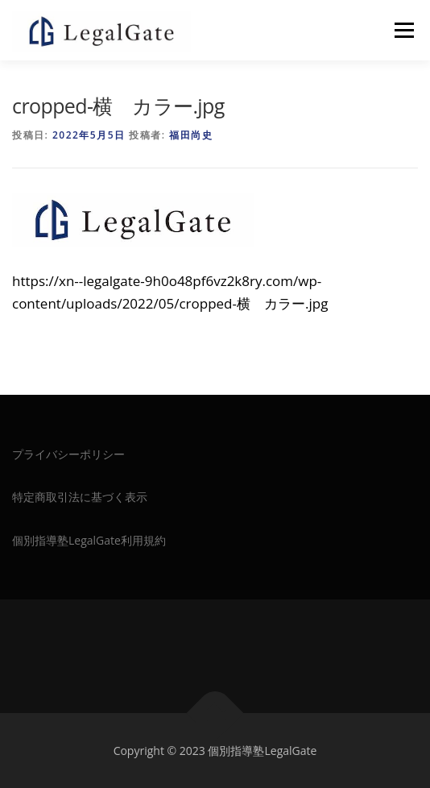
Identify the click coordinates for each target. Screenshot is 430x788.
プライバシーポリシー (68, 454)
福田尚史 (191, 135)
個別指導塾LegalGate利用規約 (89, 540)
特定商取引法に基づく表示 (79, 496)
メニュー (404, 30)
